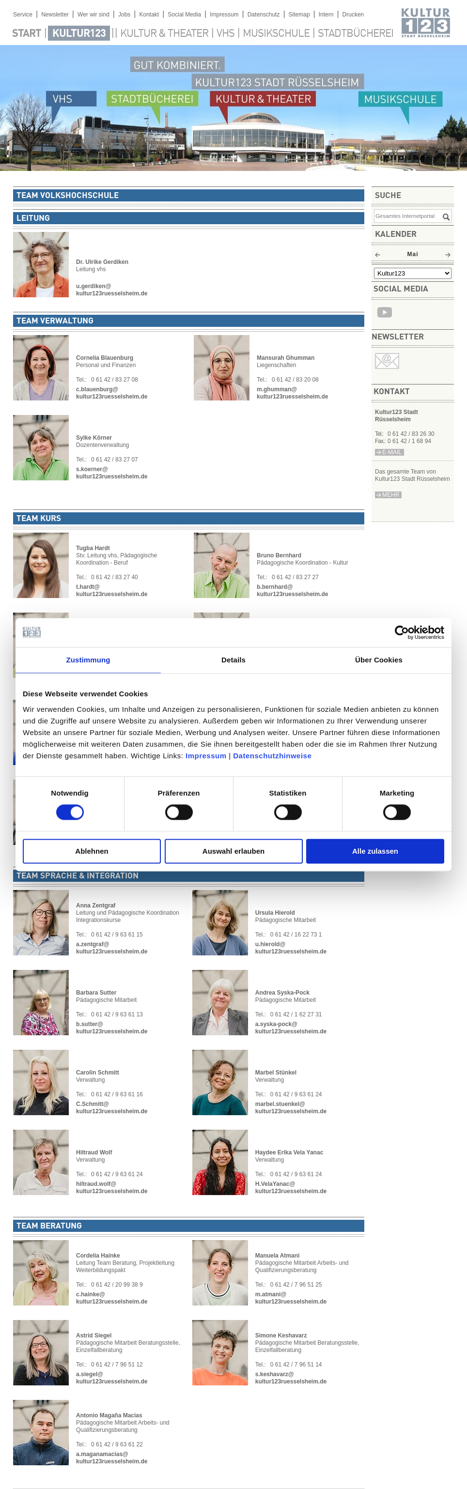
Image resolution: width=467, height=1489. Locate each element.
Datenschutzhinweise (272, 756)
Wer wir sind (93, 14)
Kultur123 (79, 34)
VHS (225, 34)
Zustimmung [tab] (88, 660)
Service (22, 14)
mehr (390, 494)
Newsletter (55, 14)
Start (26, 34)
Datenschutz (264, 14)
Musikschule (276, 34)
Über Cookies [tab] (379, 660)
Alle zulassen (375, 851)
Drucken (353, 14)
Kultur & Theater (164, 34)
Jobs (124, 14)
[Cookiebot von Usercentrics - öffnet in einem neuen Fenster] (401, 632)
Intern (326, 14)
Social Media (184, 14)
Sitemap (299, 14)
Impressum (206, 756)
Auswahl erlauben (233, 851)
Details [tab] (233, 660)
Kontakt (149, 14)
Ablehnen (91, 851)
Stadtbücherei (355, 34)
